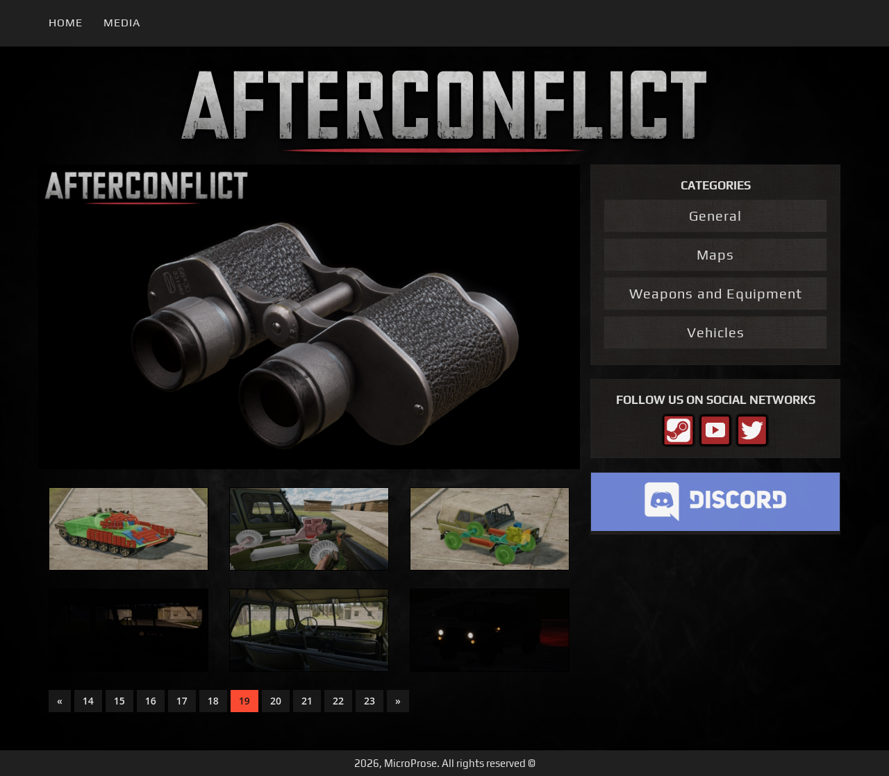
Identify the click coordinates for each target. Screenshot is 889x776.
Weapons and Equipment (715, 293)
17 (182, 700)
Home (66, 22)
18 (213, 700)
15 (119, 700)
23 (369, 700)
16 (150, 700)
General (715, 215)
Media (121, 22)
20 (275, 700)
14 (88, 700)
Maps (715, 254)
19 (244, 700)
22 (338, 700)
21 (307, 700)
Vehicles (716, 332)
